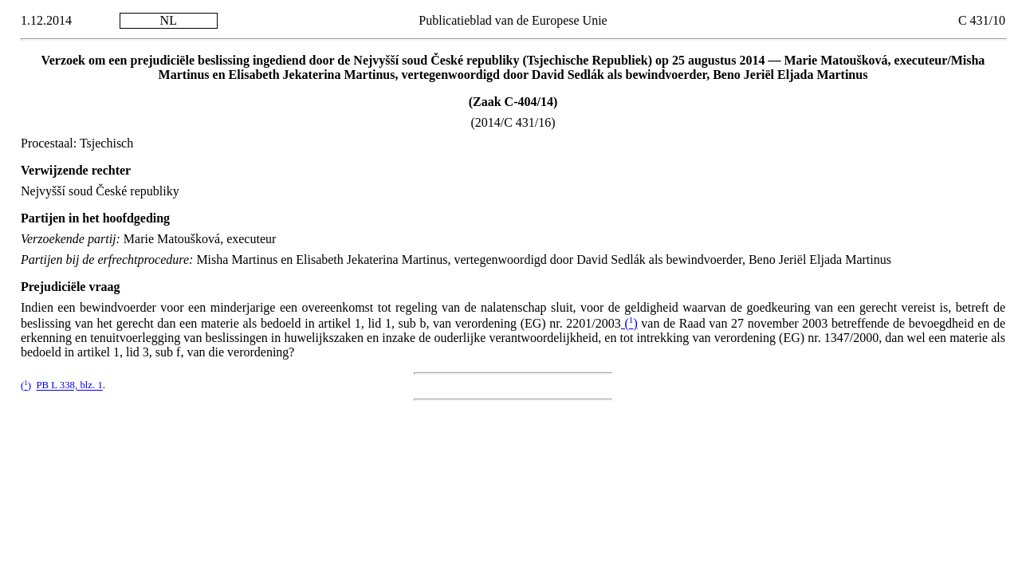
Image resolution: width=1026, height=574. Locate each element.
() (629, 323)
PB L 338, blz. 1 (69, 385)
